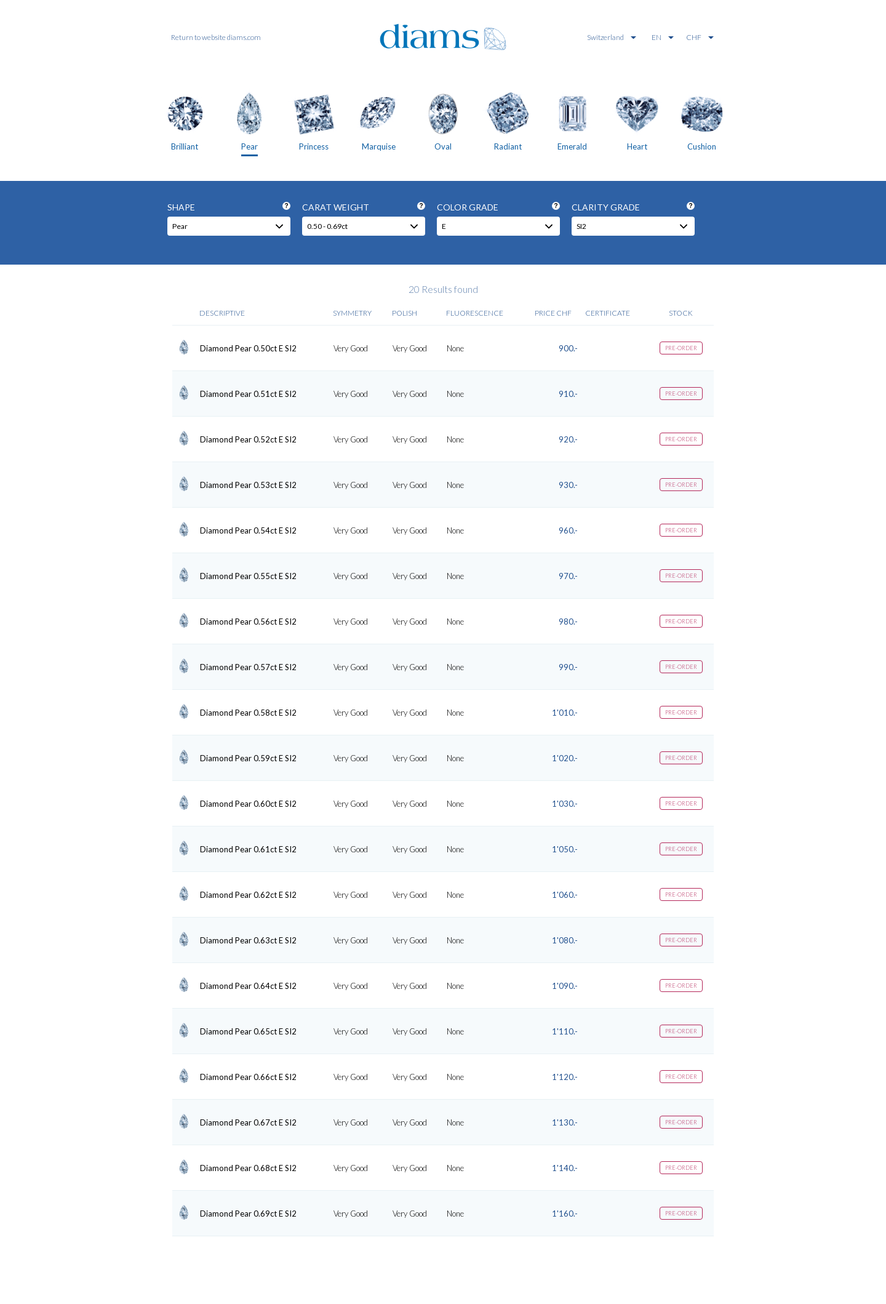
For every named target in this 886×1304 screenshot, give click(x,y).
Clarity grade (633, 207)
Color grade (498, 207)
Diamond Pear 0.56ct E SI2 (248, 621)
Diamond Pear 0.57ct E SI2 (248, 667)
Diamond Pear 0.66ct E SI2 (248, 1077)
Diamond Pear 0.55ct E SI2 (248, 576)
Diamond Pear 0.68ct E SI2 (248, 1168)
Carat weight (363, 207)
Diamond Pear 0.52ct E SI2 (248, 439)
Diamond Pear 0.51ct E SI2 (248, 394)
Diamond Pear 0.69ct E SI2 (248, 1213)
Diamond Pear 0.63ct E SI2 (248, 940)
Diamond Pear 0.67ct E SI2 (248, 1122)
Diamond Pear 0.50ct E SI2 (248, 348)
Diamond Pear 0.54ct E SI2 (248, 530)
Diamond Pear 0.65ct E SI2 (248, 1031)
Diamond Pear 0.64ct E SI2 (248, 986)
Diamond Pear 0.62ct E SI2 (248, 895)
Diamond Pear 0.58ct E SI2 (248, 713)
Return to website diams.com (216, 37)
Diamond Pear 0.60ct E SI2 (248, 804)
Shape (228, 207)
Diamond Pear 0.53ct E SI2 (248, 485)
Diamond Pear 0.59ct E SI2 (248, 758)
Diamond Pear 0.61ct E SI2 (248, 849)
